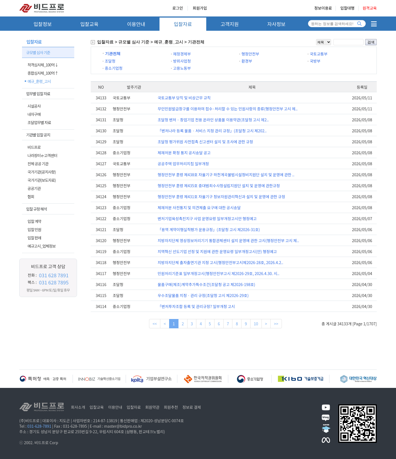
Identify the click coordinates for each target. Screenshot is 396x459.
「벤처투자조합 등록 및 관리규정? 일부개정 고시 (196, 306)
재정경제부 (182, 54)
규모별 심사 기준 (38, 52)
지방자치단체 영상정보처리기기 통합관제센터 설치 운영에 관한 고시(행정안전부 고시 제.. (228, 240)
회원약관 (152, 407)
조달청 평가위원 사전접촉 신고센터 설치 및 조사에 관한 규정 (205, 141)
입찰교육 (89, 23)
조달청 (110, 61)
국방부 (315, 61)
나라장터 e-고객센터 (42, 155)
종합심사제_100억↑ (43, 73)
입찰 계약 (34, 221)
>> (276, 323)
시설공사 (34, 106)
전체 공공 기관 (38, 163)
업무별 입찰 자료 (38, 93)
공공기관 (34, 188)
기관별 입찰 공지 (38, 135)
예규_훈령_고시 (39, 81)
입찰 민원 (34, 229)
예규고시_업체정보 (42, 246)
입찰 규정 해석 (36, 209)
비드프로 (34, 147)
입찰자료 (183, 23)
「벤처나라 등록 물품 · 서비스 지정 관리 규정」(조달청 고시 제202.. (212, 130)
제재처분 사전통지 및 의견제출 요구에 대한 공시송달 (199, 207)
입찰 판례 (34, 237)
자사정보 (276, 23)
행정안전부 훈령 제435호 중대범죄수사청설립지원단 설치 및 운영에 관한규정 (219, 185)
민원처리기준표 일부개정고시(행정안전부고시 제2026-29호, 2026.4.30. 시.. (218, 273)
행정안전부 (250, 54)
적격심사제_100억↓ (43, 65)
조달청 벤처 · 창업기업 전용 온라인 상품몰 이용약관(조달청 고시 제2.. (213, 119)
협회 (31, 196)
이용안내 (136, 23)
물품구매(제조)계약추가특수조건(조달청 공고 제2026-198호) (206, 284)
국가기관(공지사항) (42, 172)
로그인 (177, 8)
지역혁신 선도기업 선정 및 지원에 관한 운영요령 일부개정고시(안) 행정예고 (217, 251)
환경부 (246, 61)
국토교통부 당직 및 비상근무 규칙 (184, 97)
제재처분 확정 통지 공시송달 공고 (184, 152)
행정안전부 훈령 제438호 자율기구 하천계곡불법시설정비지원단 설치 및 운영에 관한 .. (226, 174)
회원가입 (200, 8)
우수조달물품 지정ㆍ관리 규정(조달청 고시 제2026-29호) (203, 295)
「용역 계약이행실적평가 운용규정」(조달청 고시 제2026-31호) (209, 229)
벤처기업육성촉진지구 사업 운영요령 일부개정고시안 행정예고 (207, 218)
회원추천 (171, 407)
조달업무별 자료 (39, 122)
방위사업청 (182, 61)
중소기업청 (113, 68)
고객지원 (230, 23)
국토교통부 (318, 54)
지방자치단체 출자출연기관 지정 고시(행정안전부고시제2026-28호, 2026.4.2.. (220, 262)
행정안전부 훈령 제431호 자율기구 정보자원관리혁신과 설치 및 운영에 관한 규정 (221, 196)
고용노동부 (182, 68)
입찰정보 (43, 23)
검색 (371, 42)
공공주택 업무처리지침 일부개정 (183, 163)
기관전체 (112, 53)
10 (256, 323)
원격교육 (369, 8)
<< (155, 323)
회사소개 (78, 407)
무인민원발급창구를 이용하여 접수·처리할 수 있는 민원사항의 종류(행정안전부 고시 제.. (228, 108)
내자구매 (34, 114)
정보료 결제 (191, 407)
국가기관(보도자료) (42, 180)
